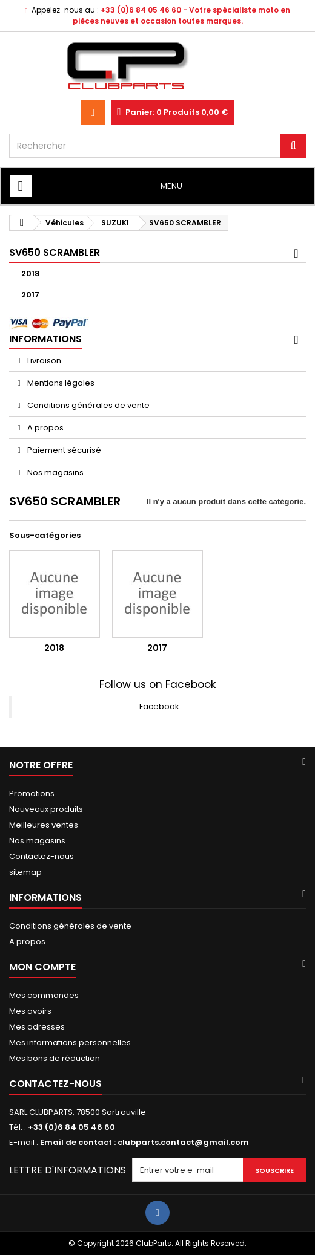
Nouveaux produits (46, 809)
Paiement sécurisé (63, 450)
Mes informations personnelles (70, 1042)
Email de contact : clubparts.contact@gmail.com (144, 1142)
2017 (30, 294)
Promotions (32, 793)
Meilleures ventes (43, 825)
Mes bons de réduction (54, 1058)
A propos (44, 427)
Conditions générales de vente (87, 405)
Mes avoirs (30, 1011)
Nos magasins (54, 472)
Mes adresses (37, 1027)
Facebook (159, 706)
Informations (45, 339)
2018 (30, 273)
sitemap (25, 872)
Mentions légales (59, 383)
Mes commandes (44, 995)
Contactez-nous (41, 856)
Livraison (43, 360)
